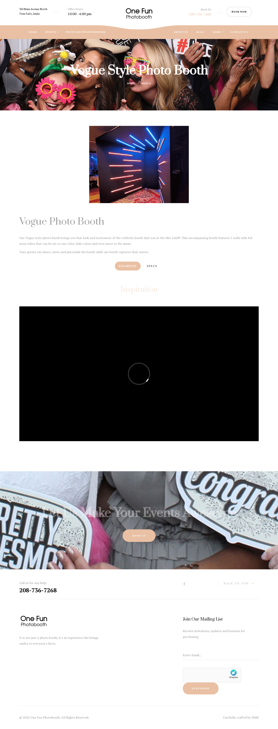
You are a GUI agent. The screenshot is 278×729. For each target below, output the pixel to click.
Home (33, 32)
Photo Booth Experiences (86, 32)
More (217, 32)
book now (239, 11)
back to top (236, 583)
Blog (200, 32)
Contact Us (239, 32)
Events (51, 32)
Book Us (139, 535)
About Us (181, 32)
